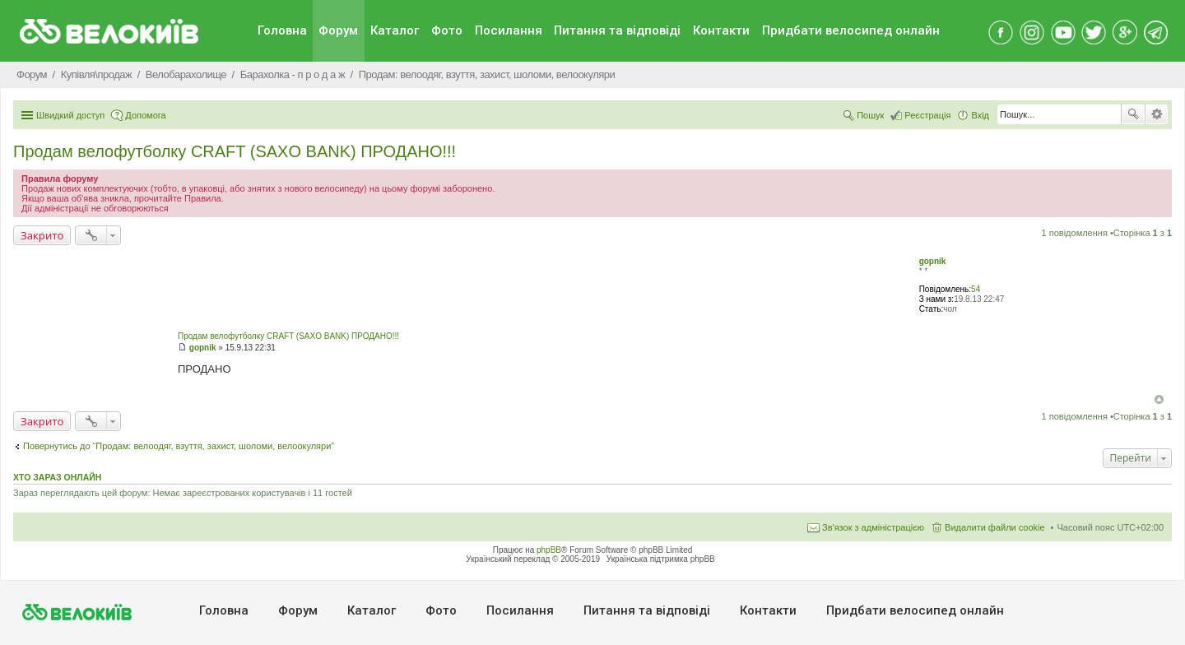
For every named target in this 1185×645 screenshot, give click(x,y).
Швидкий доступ (70, 115)
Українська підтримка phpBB (660, 559)
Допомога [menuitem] (145, 115)
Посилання (508, 30)
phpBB (549, 550)
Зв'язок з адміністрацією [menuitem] (873, 527)
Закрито (42, 235)
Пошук (1133, 114)
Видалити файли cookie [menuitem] (995, 527)
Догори (1159, 399)
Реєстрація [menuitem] (927, 115)
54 (975, 289)
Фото (446, 30)
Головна (282, 30)
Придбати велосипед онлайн (851, 30)
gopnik (932, 261)
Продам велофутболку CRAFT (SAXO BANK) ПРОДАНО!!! (234, 151)
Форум (338, 30)
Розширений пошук (1157, 114)
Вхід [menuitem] (980, 115)
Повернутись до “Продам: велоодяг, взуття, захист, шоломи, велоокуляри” (178, 446)
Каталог (394, 30)
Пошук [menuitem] (870, 115)
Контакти (721, 30)
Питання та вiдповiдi (617, 30)
